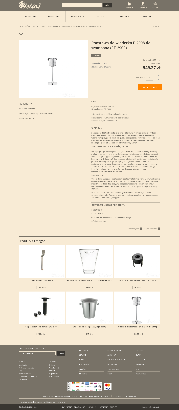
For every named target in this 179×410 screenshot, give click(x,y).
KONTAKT (148, 16)
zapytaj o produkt (152, 229)
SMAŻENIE (83, 369)
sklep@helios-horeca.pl (127, 396)
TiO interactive (155, 407)
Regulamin (23, 365)
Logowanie (129, 5)
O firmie (52, 365)
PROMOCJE (103, 407)
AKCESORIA (112, 355)
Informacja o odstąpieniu (28, 376)
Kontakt (52, 371)
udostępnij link (135, 229)
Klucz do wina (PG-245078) (42, 280)
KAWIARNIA (140, 364)
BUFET (138, 355)
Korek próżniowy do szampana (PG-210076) (137, 280)
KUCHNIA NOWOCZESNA (117, 360)
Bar (34, 26)
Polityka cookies (25, 373)
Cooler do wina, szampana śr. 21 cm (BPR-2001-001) (89, 280)
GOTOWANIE (84, 364)
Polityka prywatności (26, 368)
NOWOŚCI (92, 407)
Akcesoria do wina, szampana (48, 26)
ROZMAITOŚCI (141, 374)
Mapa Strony (54, 376)
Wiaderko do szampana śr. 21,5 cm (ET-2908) (137, 327)
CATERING (139, 350)
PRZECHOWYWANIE (115, 350)
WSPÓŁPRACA (77, 16)
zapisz (61, 353)
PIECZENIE (83, 374)
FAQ (20, 371)
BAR (137, 369)
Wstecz (156, 26)
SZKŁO (81, 360)
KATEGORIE (67, 407)
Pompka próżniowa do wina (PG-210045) (41, 327)
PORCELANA (83, 350)
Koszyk (155, 5)
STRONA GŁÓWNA (25, 26)
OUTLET (101, 16)
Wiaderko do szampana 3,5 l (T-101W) (89, 327)
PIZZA (110, 374)
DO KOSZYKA (150, 87)
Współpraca (53, 373)
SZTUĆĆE (82, 355)
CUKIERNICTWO (113, 369)
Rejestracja (143, 5)
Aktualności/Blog (55, 368)
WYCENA (124, 16)
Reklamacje (23, 379)
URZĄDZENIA (112, 364)
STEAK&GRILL (141, 360)
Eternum (96, 56)
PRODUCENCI (53, 16)
